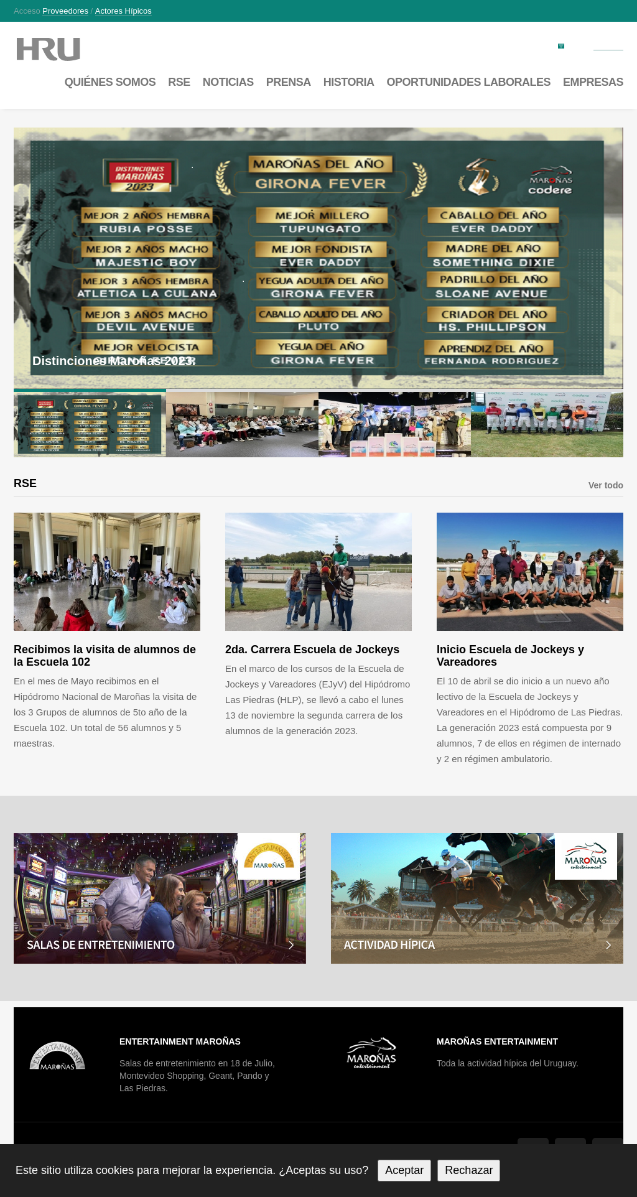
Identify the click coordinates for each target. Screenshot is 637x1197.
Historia (348, 82)
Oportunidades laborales (468, 82)
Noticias (228, 82)
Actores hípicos (123, 11)
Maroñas (61, 49)
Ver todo (605, 485)
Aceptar (404, 1170)
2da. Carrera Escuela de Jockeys (312, 649)
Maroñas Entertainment (497, 1041)
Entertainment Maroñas (180, 1041)
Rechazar (469, 1170)
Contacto (608, 45)
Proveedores (65, 11)
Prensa (288, 82)
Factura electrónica (520, 45)
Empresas (593, 82)
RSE (179, 82)
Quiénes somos (110, 82)
